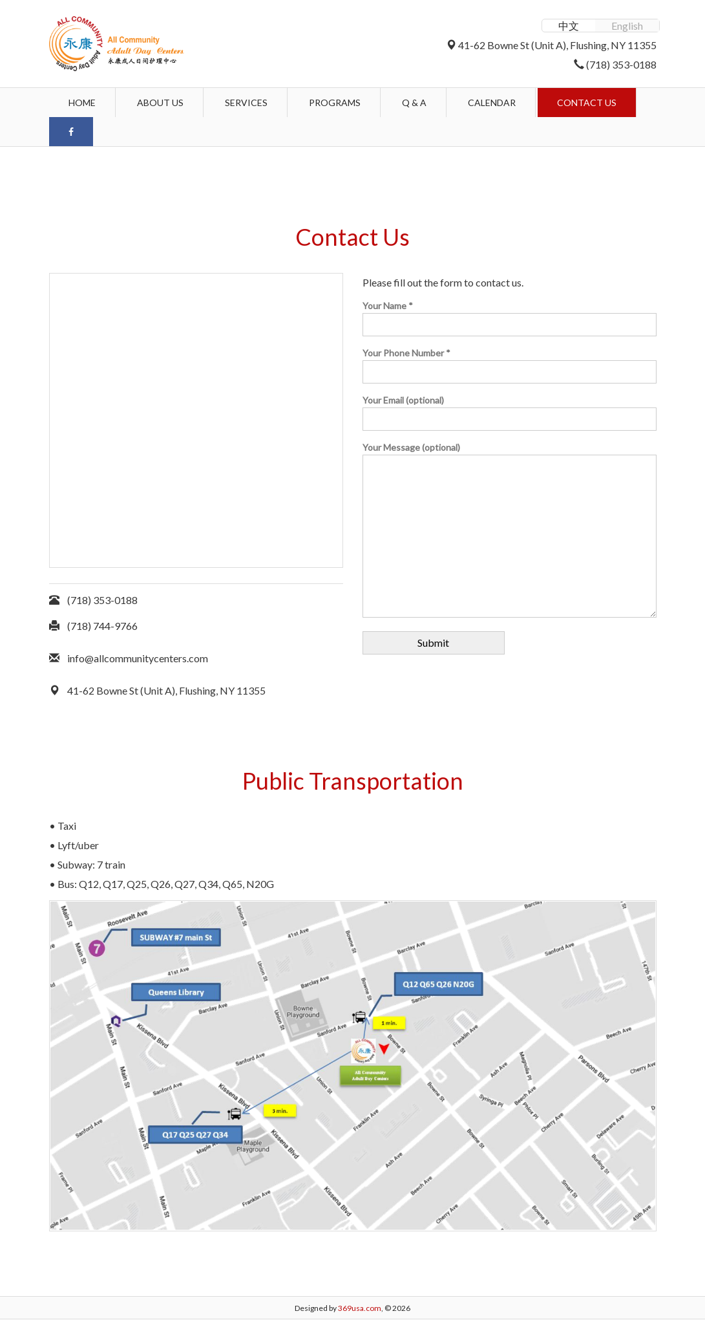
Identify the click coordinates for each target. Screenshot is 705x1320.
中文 (568, 25)
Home (82, 102)
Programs (335, 102)
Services (246, 102)
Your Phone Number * (510, 362)
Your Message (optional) (510, 531)
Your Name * (510, 315)
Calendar (492, 102)
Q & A (414, 102)
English (627, 25)
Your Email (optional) (510, 410)
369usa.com (359, 1308)
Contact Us (586, 102)
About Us (160, 102)
